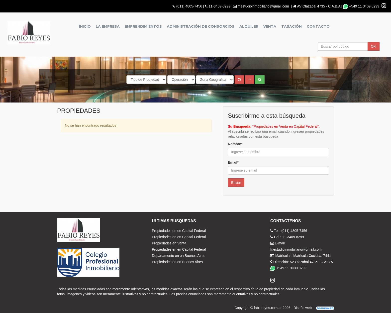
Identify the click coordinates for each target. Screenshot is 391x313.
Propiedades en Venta (169, 243)
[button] (249, 79)
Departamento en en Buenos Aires (178, 256)
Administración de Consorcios (200, 26)
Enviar (236, 183)
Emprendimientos (143, 26)
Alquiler (248, 26)
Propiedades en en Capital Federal (179, 231)
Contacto (318, 26)
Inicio (85, 26)
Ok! (373, 46)
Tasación (291, 26)
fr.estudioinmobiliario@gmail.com (263, 6)
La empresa (108, 26)
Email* (233, 162)
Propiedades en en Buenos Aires (177, 262)
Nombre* (235, 144)
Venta (269, 26)
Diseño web (315, 308)
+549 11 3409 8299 (361, 6)
